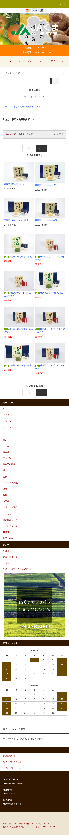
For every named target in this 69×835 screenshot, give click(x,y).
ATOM (52, 827)
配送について (55, 61)
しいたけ (43, 97)
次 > (41, 148)
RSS (46, 827)
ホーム (6, 107)
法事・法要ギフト (11, 557)
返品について (42, 824)
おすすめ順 (11, 134)
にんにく (32, 97)
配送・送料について (28, 824)
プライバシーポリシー (34, 827)
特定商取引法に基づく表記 (13, 827)
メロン (6, 563)
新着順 (29, 134)
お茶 (24, 97)
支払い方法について (11, 824)
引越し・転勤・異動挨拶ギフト (26, 107)
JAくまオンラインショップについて (25, 61)
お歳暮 (6, 551)
